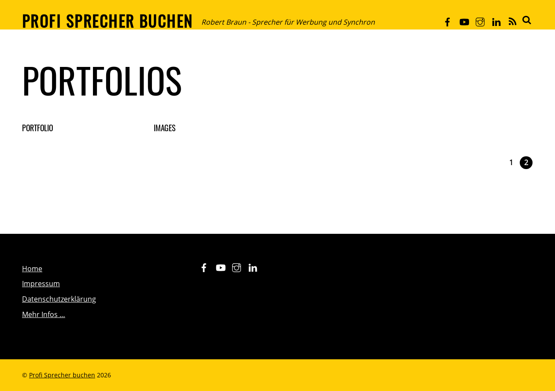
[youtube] (464, 20)
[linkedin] (496, 20)
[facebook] (447, 20)
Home (32, 268)
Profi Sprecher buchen (62, 375)
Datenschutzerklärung (59, 299)
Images (164, 127)
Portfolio (37, 127)
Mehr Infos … (43, 314)
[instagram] (480, 20)
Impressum (41, 283)
